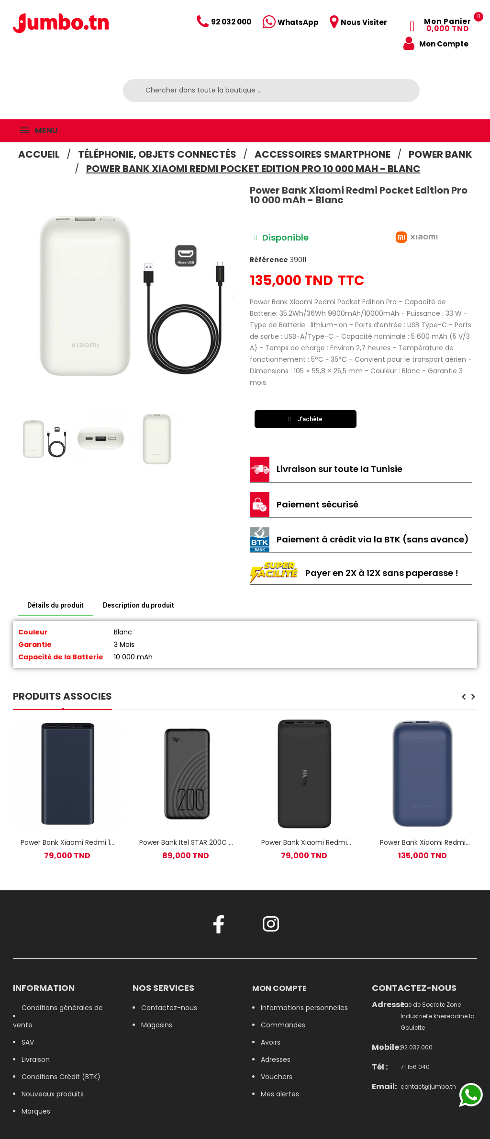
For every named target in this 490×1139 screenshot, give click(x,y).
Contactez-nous (169, 1007)
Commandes (283, 1025)
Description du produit (138, 605)
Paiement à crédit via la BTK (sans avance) (373, 539)
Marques (36, 1111)
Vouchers (276, 1076)
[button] (24, 297)
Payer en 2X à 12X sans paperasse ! (381, 573)
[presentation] (463, 697)
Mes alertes (280, 1094)
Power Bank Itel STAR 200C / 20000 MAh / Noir (185, 842)
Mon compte (279, 988)
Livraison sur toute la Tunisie (339, 469)
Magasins (156, 1025)
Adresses (275, 1059)
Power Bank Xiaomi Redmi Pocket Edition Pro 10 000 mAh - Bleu (423, 842)
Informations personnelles (304, 1007)
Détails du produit (55, 605)
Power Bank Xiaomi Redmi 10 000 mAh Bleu (67, 842)
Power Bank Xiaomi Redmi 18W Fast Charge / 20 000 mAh (304, 842)
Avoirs (270, 1042)
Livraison (36, 1059)
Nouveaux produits (53, 1094)
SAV (28, 1042)
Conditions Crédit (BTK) (61, 1076)
